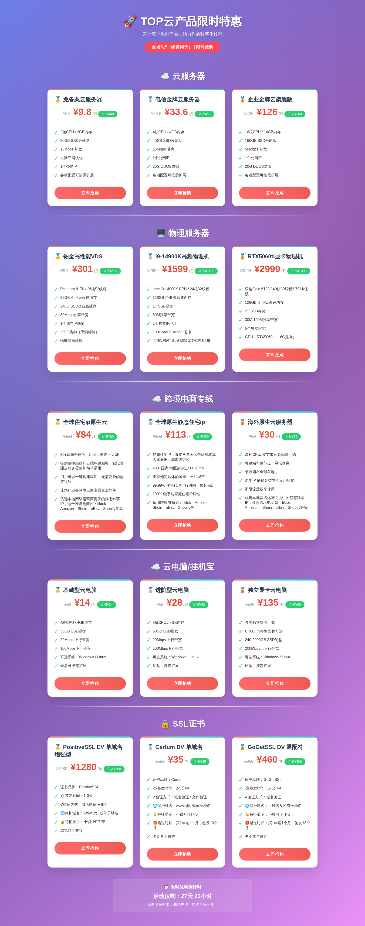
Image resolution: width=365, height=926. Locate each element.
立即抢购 (90, 193)
